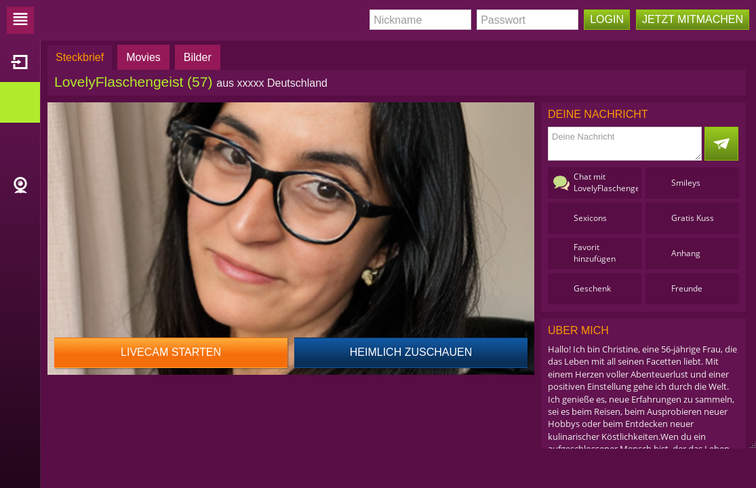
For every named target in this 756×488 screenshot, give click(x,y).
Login (607, 19)
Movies (143, 57)
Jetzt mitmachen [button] (692, 19)
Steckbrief (80, 57)
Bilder (198, 57)
